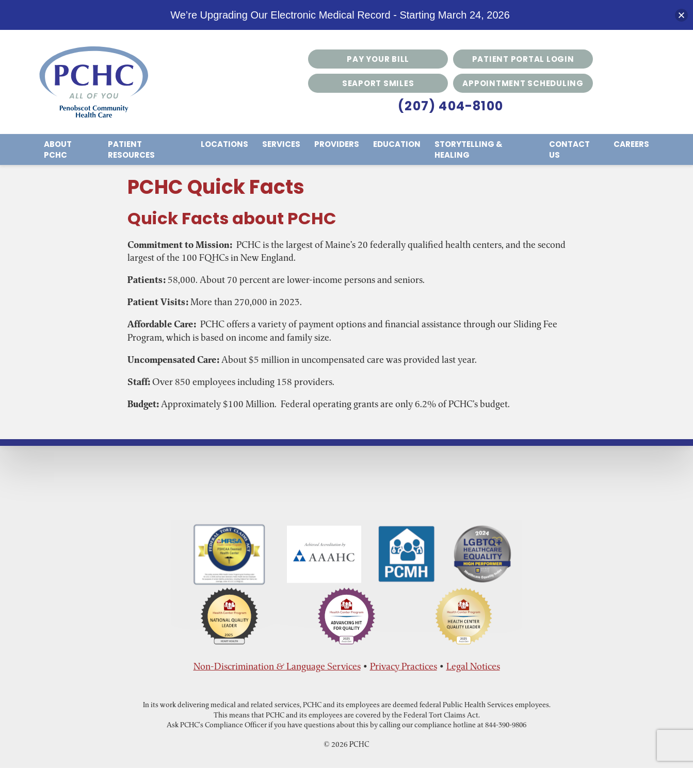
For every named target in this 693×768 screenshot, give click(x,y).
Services (281, 144)
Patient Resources (131, 149)
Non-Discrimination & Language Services (277, 666)
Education (397, 144)
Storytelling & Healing (468, 149)
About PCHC (58, 149)
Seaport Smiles (378, 83)
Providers (336, 144)
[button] (681, 15)
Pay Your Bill (378, 59)
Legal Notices (473, 666)
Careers (631, 144)
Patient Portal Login (523, 59)
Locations (224, 144)
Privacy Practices (403, 666)
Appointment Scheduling (523, 83)
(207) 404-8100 (450, 105)
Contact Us (569, 149)
